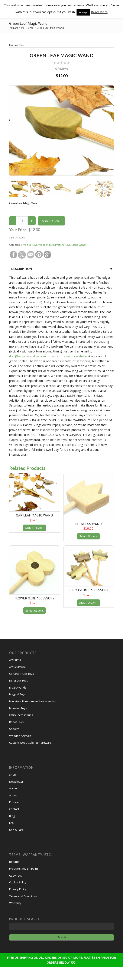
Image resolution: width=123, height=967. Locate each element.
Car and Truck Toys (21, 674)
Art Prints (15, 660)
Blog (12, 816)
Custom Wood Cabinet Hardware (30, 743)
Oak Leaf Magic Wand (34, 515)
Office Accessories (21, 715)
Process (14, 802)
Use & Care (16, 830)
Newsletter (16, 781)
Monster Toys (18, 708)
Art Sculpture (17, 667)
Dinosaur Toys (18, 680)
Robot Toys (16, 722)
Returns (14, 862)
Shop (22, 45)
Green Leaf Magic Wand (28, 23)
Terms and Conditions (23, 896)
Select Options (88, 536)
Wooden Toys (46, 244)
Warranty (15, 903)
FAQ (11, 823)
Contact (14, 809)
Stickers (14, 729)
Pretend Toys (62, 244)
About (13, 795)
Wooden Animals (20, 736)
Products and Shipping (23, 868)
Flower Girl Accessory (34, 598)
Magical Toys (30, 244)
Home (13, 45)
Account (14, 788)
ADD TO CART (34, 527)
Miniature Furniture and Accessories (32, 701)
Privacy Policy (18, 889)
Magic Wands (79, 244)
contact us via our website (69, 356)
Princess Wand (88, 523)
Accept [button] (83, 12)
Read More (99, 12)
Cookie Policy (17, 882)
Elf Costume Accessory (88, 590)
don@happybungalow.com (27, 356)
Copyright (15, 875)
